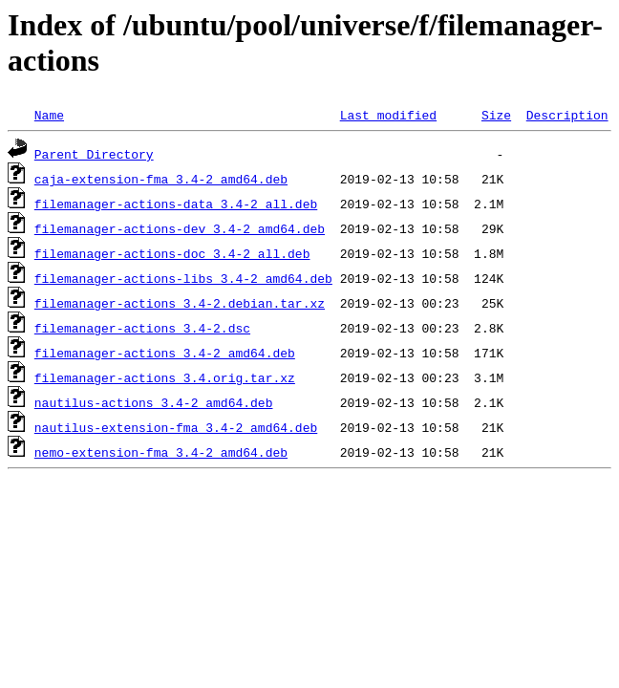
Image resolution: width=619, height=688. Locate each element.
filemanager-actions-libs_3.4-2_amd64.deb (183, 278)
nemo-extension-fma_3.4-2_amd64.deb (161, 452)
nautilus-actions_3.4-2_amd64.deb (153, 402)
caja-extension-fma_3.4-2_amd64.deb (161, 178)
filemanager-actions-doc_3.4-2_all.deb (172, 253)
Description (567, 114)
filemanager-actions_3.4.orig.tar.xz (164, 377)
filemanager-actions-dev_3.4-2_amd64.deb (179, 228)
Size (496, 114)
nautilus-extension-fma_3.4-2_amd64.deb (175, 427)
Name (49, 114)
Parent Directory (94, 153)
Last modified (388, 114)
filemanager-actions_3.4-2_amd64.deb (164, 352)
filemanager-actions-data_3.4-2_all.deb (175, 203)
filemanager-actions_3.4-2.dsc (142, 327)
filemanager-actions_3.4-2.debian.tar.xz (179, 303)
